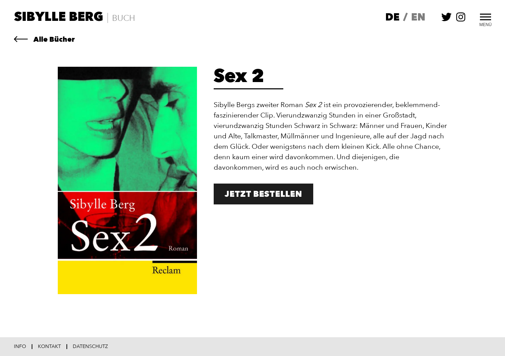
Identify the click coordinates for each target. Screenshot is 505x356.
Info (20, 346)
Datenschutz (90, 346)
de (392, 18)
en (418, 18)
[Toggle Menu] (485, 16)
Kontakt (49, 346)
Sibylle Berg (58, 17)
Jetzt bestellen (263, 195)
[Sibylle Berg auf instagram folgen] (461, 20)
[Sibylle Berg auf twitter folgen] (446, 20)
